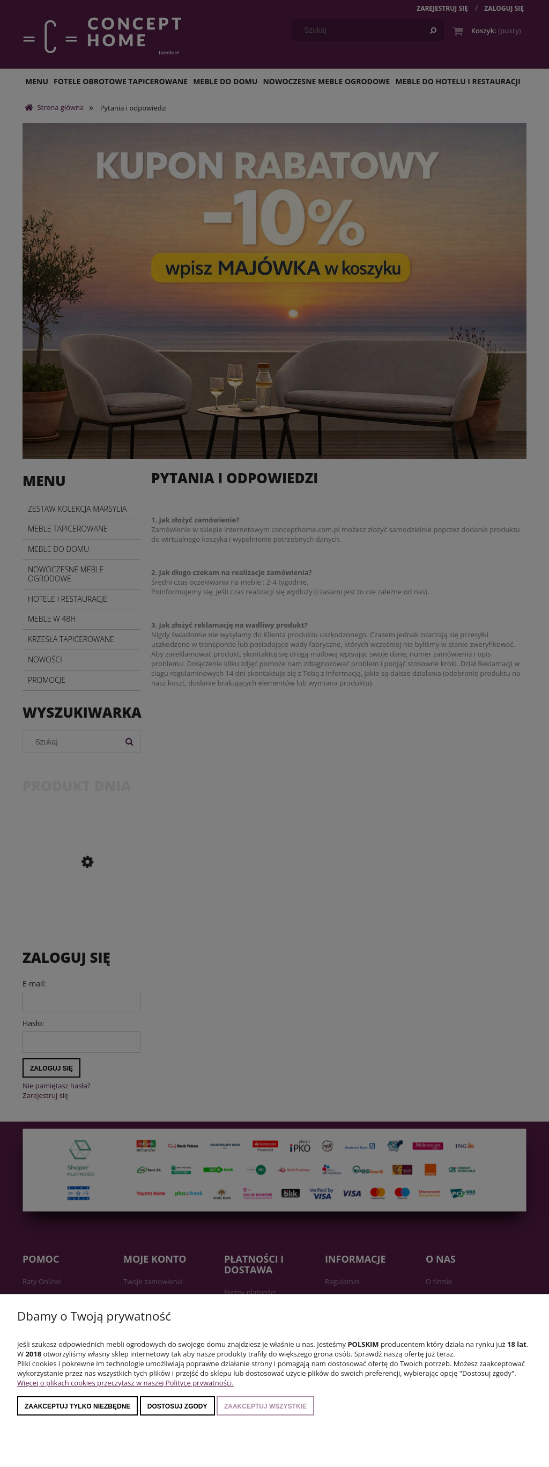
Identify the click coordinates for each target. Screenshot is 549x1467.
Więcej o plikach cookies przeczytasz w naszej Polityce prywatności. (125, 1383)
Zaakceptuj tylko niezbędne (77, 1406)
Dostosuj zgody (177, 1406)
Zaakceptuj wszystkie (265, 1406)
